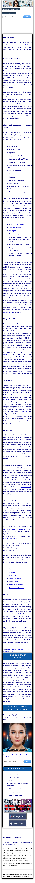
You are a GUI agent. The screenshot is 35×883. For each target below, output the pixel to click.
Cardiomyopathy (15, 227)
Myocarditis (13, 572)
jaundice (6, 399)
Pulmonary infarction (16, 588)
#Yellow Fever (25, 649)
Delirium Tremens (15, 578)
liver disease (20, 224)
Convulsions (13, 575)
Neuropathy (13, 231)
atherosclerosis (26, 487)
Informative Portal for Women (10, 9)
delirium (24, 411)
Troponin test (16, 614)
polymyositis (23, 529)
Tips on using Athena (8, 13)
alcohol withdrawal (24, 45)
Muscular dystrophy (16, 585)
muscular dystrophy (10, 538)
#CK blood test (8, 651)
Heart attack (13, 569)
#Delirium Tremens (13, 649)
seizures (6, 354)
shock (16, 581)
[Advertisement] (17, 26)
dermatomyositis (9, 529)
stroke (11, 312)
